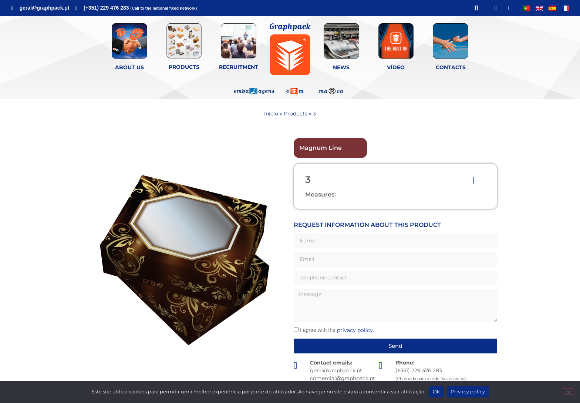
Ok (436, 391)
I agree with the (337, 330)
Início (271, 113)
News (341, 67)
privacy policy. (355, 330)
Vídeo (396, 67)
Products (184, 67)
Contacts (451, 67)
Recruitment (238, 67)
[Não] (568, 391)
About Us (129, 67)
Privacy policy (468, 391)
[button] (476, 8)
